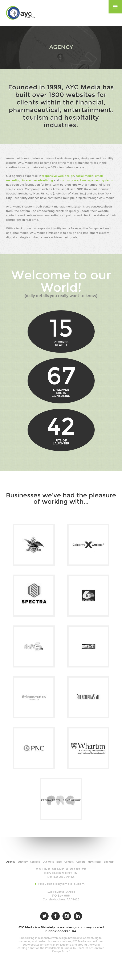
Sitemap (109, 861)
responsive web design (58, 176)
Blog (59, 861)
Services (35, 861)
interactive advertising (37, 180)
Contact (69, 861)
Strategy (23, 861)
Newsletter (94, 861)
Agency (10, 861)
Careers (80, 861)
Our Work (48, 861)
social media (84, 176)
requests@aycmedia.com (61, 884)
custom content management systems (86, 180)
